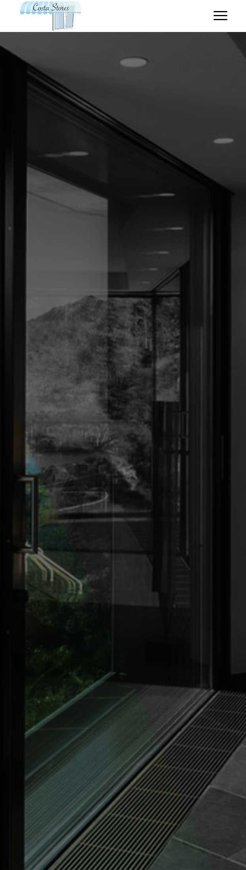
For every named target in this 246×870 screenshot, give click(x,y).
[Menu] (216, 16)
